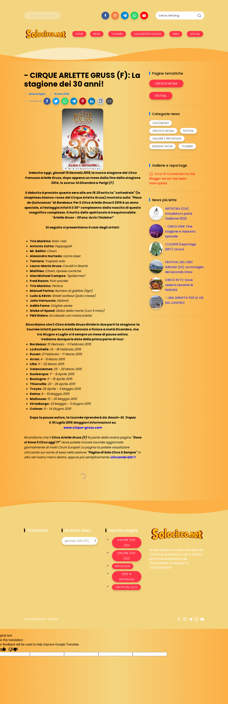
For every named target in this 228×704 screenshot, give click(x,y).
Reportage (122, 566)
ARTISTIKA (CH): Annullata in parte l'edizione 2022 (178, 213)
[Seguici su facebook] (105, 15)
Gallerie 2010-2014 (126, 542)
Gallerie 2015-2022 (126, 555)
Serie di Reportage (126, 576)
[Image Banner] (176, 534)
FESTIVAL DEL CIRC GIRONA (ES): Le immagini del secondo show (184, 267)
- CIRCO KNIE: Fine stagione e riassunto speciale (180, 231)
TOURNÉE (117, 34)
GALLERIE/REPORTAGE (147, 34)
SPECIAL (195, 34)
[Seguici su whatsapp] (134, 15)
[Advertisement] (178, 346)
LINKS (175, 34)
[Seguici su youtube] (144, 15)
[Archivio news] (80, 541)
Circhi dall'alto (126, 587)
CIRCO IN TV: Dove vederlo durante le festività (179, 285)
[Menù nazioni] (42, 15)
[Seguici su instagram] (115, 15)
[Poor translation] (13, 649)
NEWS (96, 34)
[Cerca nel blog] (180, 15)
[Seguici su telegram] (125, 15)
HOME (79, 34)
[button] (47, 101)
